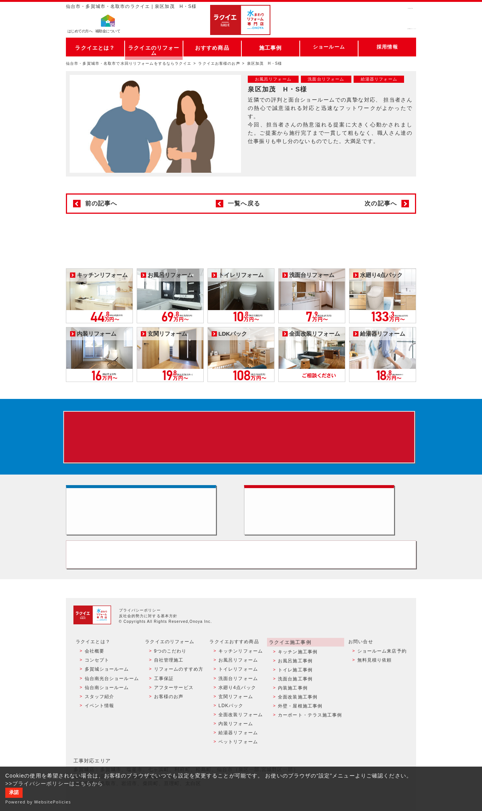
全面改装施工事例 (297, 702)
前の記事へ (101, 203)
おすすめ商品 (212, 47)
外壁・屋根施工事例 (300, 710)
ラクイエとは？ (95, 47)
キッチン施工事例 (297, 662)
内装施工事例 (292, 694)
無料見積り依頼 (374, 670)
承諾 (14, 792)
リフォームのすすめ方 (178, 678)
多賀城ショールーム (106, 678)
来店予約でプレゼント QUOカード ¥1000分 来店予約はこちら (239, 438)
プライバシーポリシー (140, 621)
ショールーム (329, 47)
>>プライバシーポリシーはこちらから (54, 784)
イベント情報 (99, 710)
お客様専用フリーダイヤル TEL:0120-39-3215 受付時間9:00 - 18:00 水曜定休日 (241, 565)
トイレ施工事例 (295, 678)
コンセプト (96, 670)
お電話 (381, 27)
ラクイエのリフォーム (153, 47)
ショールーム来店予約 (381, 662)
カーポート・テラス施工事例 (310, 718)
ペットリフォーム (238, 743)
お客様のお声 (168, 702)
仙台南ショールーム (106, 694)
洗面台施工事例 (295, 686)
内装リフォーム (235, 726)
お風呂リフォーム (238, 670)
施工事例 (270, 47)
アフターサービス (173, 694)
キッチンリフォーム (240, 662)
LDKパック (230, 710)
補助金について (108, 32)
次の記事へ (381, 203)
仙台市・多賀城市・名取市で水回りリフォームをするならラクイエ (129, 63)
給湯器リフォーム (238, 735)
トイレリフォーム (238, 678)
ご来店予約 (381, 13)
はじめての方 (80, 32)
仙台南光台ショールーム (111, 686)
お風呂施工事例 (295, 670)
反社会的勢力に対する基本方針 (148, 627)
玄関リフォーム (235, 702)
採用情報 (387, 47)
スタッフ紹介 (99, 702)
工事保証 (163, 686)
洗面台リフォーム (238, 686)
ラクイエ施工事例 (289, 653)
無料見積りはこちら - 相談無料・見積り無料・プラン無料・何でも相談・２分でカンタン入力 (330, 516)
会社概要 (94, 662)
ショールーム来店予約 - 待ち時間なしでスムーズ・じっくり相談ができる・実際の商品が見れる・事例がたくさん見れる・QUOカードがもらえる (152, 516)
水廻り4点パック (237, 694)
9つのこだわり (169, 662)
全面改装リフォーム (240, 718)
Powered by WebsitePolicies (38, 802)
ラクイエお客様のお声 (219, 63)
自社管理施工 (168, 670)
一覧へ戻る (244, 203)
